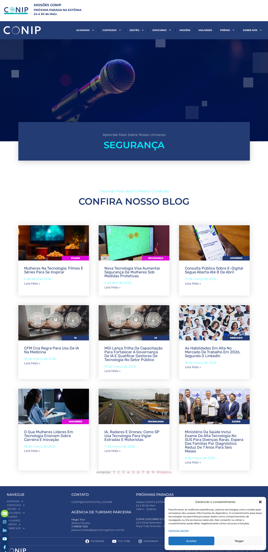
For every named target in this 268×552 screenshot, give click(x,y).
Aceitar (191, 541)
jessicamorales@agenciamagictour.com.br (97, 529)
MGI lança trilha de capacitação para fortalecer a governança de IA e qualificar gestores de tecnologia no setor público (133, 354)
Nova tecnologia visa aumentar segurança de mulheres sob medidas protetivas (132, 272)
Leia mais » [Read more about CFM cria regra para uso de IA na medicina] (32, 363)
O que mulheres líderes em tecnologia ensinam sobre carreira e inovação (48, 436)
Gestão (136, 30)
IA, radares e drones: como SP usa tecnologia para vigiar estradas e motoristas (131, 436)
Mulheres (205, 30)
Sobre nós (252, 30)
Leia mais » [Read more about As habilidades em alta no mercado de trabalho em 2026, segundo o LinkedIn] (193, 367)
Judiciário (161, 30)
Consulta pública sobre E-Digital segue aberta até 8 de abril (214, 270)
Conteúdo (111, 30)
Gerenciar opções (178, 530)
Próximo (164, 472)
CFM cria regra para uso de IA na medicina (51, 350)
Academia (85, 30)
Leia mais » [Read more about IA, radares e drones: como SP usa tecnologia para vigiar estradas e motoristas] (112, 451)
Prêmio (227, 30)
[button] (260, 502)
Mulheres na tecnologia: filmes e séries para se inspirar (53, 270)
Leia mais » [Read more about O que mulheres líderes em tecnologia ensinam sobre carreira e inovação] (32, 451)
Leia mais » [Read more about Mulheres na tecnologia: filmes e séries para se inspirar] (32, 283)
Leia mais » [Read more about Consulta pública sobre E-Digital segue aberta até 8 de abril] (193, 283)
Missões (184, 30)
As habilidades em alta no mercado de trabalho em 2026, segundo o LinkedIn (212, 352)
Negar (239, 541)
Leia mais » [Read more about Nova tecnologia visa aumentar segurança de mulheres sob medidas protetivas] (112, 287)
